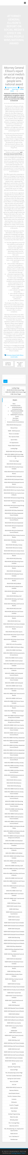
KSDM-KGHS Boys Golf (14, 1040)
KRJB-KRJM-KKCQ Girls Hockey (14, 548)
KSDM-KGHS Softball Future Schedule (14, 1017)
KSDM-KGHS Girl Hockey (14, 984)
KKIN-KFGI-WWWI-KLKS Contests (14, 658)
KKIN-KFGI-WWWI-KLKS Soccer (14, 698)
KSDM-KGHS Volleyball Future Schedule (14, 931)
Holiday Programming (14, 1114)
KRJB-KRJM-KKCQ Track (14, 621)
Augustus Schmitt (12, 87)
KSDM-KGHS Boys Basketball (14, 946)
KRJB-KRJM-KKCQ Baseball (14, 571)
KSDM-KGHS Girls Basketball (14, 959)
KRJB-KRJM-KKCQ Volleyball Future (14, 479)
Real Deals (14, 1111)
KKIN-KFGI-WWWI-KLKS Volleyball (14, 683)
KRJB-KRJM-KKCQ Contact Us (14, 1087)
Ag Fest (14, 1064)
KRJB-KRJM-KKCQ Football (14, 464)
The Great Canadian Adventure (14, 1075)
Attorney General (11, 355)
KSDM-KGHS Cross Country (14, 1023)
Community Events (15, 405)
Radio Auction (14, 1133)
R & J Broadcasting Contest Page (14, 1072)
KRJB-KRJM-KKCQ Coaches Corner (14, 1061)
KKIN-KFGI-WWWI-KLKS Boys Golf (14, 865)
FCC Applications (14, 442)
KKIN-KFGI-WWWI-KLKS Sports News (14, 647)
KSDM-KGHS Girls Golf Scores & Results (14, 1055)
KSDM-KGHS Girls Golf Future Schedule (14, 1052)
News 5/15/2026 (14, 1081)
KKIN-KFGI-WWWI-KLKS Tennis (14, 686)
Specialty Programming (14, 1066)
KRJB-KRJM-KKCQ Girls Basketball (14, 523)
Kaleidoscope (14, 1139)
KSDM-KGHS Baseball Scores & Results (14, 1011)
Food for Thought (14, 1105)
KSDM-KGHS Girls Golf (14, 1049)
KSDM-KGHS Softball (14, 1014)
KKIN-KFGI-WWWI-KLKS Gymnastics (14, 814)
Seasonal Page (14, 1069)
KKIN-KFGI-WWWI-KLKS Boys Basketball (14, 737)
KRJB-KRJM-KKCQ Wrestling (14, 558)
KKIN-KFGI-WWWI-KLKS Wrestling (14, 801)
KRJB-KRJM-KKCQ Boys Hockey (14, 545)
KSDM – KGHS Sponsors (14, 431)
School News (15, 420)
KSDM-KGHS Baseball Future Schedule (14, 1008)
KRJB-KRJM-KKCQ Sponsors (14, 425)
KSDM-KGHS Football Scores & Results (14, 925)
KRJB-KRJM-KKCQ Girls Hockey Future (14, 551)
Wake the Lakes (14, 1117)
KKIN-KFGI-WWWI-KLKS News (14, 650)
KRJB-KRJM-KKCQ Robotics (14, 783)
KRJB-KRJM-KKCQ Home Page (15, 390)
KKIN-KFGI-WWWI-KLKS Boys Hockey (14, 762)
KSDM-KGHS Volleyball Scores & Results (14, 934)
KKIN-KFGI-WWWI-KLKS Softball (14, 853)
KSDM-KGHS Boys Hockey (14, 971)
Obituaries (14, 1102)
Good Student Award (14, 1093)
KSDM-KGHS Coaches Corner (14, 906)
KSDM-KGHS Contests (14, 917)
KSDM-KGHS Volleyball (14, 928)
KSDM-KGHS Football (14, 919)
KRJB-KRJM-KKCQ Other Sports (14, 631)
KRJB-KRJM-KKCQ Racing (14, 786)
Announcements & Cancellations (15, 422)
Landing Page (15, 388)
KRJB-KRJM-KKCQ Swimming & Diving (14, 498)
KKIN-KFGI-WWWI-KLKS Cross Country (14, 725)
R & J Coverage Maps (14, 1123)
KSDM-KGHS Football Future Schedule (14, 922)
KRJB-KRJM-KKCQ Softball (14, 583)
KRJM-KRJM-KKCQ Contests (14, 780)
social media (14, 357)
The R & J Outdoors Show (14, 1096)
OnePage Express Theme (18, 1153)
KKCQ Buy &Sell (14, 1120)
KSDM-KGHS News (14, 909)
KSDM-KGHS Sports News (14, 903)
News (13, 89)
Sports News (14, 439)
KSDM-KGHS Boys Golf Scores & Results (14, 1046)
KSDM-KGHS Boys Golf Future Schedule (14, 1043)
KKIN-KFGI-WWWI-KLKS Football (14, 661)
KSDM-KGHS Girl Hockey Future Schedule (14, 986)
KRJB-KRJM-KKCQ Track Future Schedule (14, 624)
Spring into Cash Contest (14, 1078)
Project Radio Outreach (14, 445)
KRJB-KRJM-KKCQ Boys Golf (14, 596)
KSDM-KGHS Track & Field (14, 992)
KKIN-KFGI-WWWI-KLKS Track (14, 890)
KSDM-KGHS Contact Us (15, 1032)
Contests (14, 1099)
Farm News (15, 418)
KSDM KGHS (14, 1030)
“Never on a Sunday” (14, 433)
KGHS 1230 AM (14, 1108)
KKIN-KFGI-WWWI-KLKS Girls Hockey (14, 789)
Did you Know (14, 428)
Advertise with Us (14, 1126)
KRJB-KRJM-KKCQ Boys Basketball (14, 510)
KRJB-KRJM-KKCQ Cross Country (14, 487)
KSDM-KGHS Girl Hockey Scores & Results (14, 990)
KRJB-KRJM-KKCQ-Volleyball (14, 476)
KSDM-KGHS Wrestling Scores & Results (14, 943)
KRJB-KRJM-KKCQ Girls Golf (14, 608)
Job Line (14, 1084)
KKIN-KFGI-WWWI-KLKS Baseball (14, 840)
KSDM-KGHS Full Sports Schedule (14, 1058)
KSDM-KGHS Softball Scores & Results (14, 1020)
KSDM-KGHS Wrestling (14, 937)
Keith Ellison (20, 355)
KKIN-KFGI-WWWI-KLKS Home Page (15, 392)
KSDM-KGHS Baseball (14, 1005)
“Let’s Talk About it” (14, 1136)
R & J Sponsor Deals (14, 436)
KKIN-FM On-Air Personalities (14, 644)
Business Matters (14, 1090)
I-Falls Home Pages (15, 394)
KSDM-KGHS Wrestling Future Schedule (14, 940)
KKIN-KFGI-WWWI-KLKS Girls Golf (14, 878)
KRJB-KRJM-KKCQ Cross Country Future (14, 490)
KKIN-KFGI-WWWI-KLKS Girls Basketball (14, 750)
